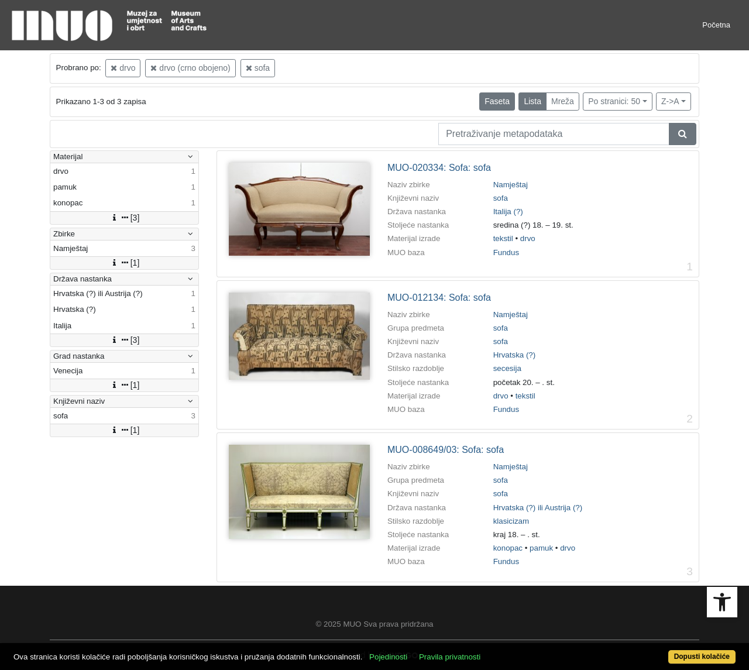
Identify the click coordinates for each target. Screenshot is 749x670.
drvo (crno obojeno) (190, 68)
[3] (124, 217)
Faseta (497, 101)
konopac (508, 548)
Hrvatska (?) (514, 355)
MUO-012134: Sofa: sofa (439, 298)
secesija (507, 368)
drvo (123, 68)
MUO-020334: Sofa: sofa (439, 168)
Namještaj (510, 184)
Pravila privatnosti (449, 656)
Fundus (506, 252)
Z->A (670, 101)
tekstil (503, 238)
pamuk (541, 548)
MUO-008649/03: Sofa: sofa (445, 450)
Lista (532, 101)
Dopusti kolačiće (702, 656)
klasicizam (511, 521)
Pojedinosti (388, 656)
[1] (124, 262)
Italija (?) (508, 211)
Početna (716, 24)
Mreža (562, 101)
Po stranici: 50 (614, 101)
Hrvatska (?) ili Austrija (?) (538, 507)
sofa (258, 68)
